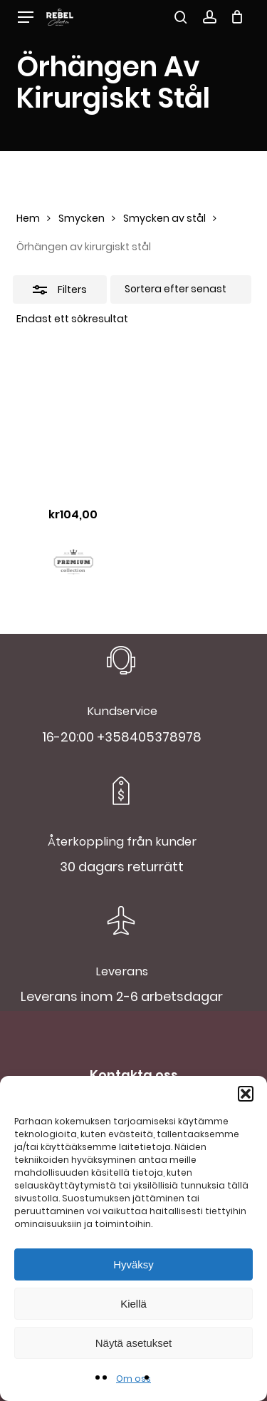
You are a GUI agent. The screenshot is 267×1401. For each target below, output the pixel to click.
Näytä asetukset (133, 1343)
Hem (28, 218)
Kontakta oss (134, 1075)
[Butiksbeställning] (180, 289)
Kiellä (133, 1304)
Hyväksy (133, 1264)
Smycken (81, 218)
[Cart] (237, 17)
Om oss (133, 1378)
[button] (246, 1094)
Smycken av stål (164, 218)
